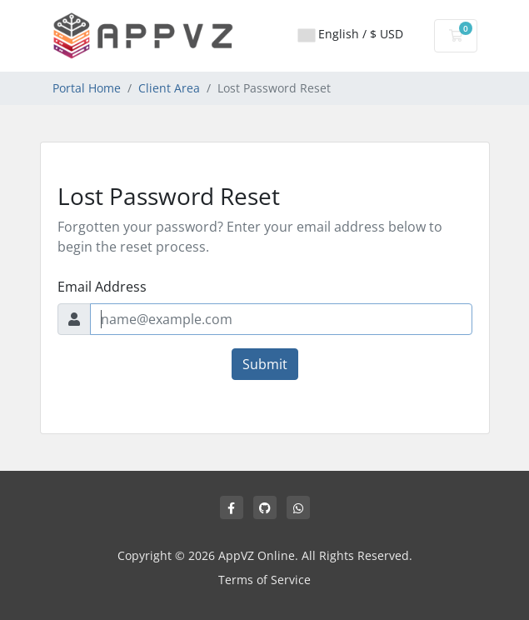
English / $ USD (350, 34)
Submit (264, 364)
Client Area (169, 88)
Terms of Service (264, 580)
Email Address (102, 287)
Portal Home (86, 88)
